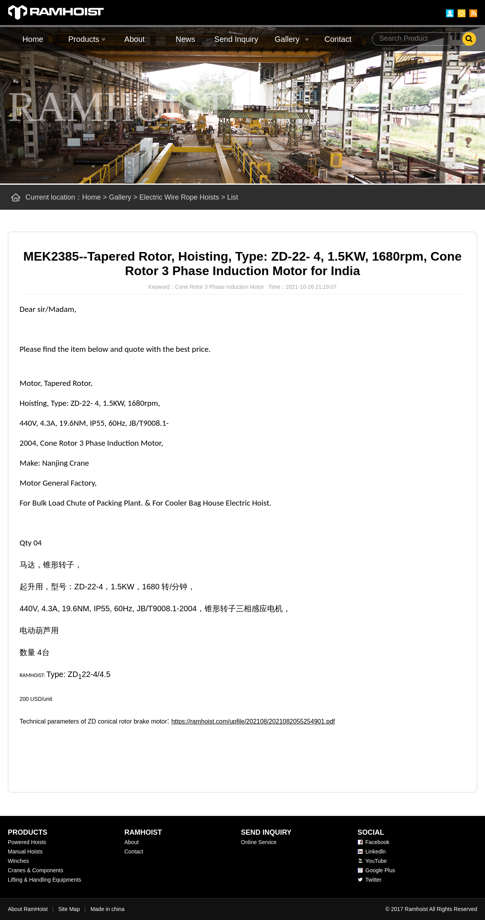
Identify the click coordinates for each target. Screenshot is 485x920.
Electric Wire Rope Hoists (179, 197)
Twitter (373, 880)
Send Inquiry (236, 39)
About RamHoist (28, 909)
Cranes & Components (35, 870)
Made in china (107, 909)
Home (32, 39)
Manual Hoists (25, 851)
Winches (18, 861)
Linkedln (375, 851)
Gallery (287, 39)
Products (83, 39)
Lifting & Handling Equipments (44, 880)
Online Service (259, 842)
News (185, 39)
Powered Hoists (27, 842)
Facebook (377, 842)
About (134, 39)
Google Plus (380, 870)
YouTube (376, 861)
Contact (338, 39)
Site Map (69, 909)
